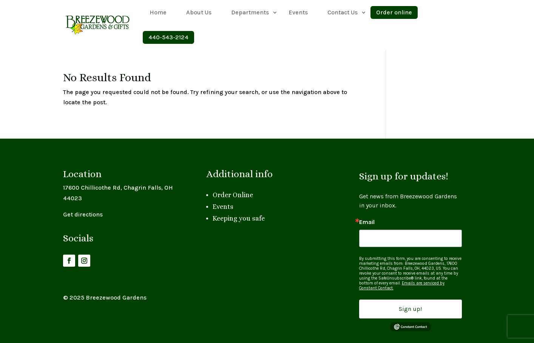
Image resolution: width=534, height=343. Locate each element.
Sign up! (410, 308)
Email (367, 222)
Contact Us (342, 12)
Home (158, 12)
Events (298, 12)
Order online (394, 12)
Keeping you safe (239, 218)
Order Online (233, 195)
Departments (250, 12)
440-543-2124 (168, 37)
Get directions (83, 214)
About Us (198, 12)
